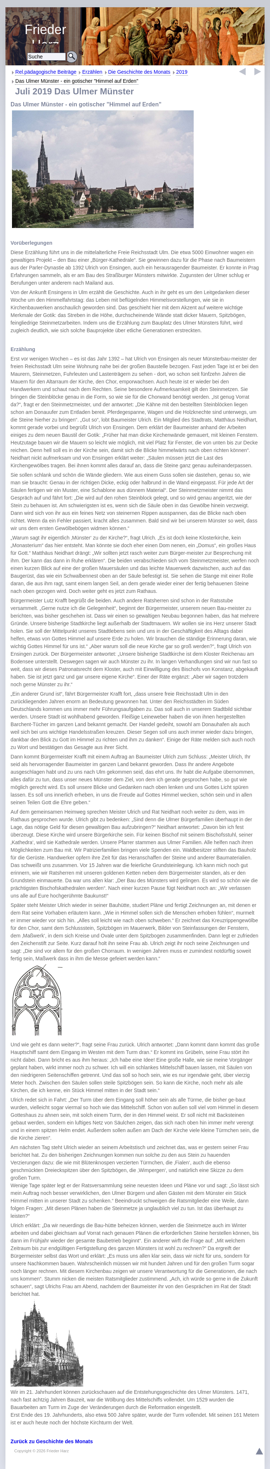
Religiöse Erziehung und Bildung (45, 33)
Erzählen (92, 72)
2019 (182, 72)
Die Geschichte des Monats (139, 72)
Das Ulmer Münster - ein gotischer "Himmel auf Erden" (76, 81)
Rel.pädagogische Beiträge (45, 72)
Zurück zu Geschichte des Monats (52, 1441)
